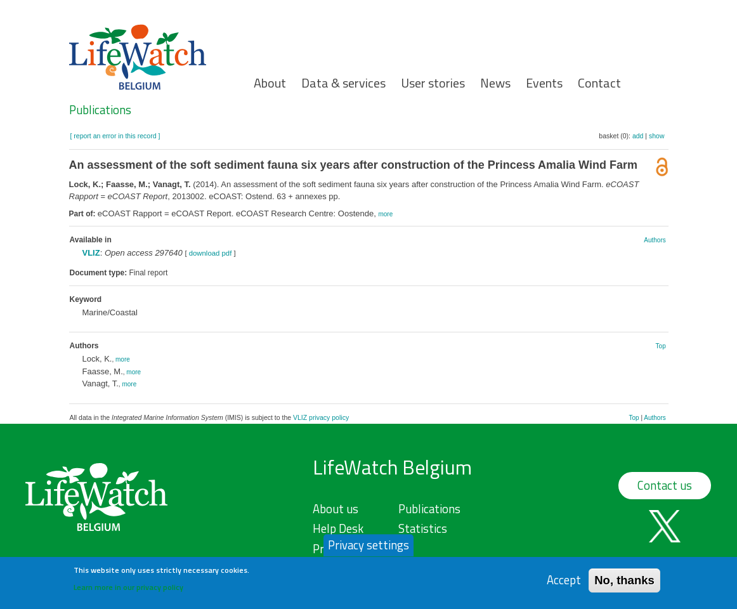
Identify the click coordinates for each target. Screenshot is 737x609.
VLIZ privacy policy (321, 417)
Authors (654, 240)
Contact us (664, 485)
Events (544, 83)
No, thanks (624, 584)
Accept (564, 584)
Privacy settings (368, 549)
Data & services (343, 83)
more (385, 214)
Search (687, 96)
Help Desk (338, 528)
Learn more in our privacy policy (128, 591)
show (657, 136)
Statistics (422, 528)
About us (335, 509)
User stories (433, 83)
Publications (100, 110)
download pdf (210, 253)
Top (661, 346)
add (638, 136)
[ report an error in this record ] (115, 136)
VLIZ (91, 253)
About (270, 83)
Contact (599, 83)
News (495, 83)
